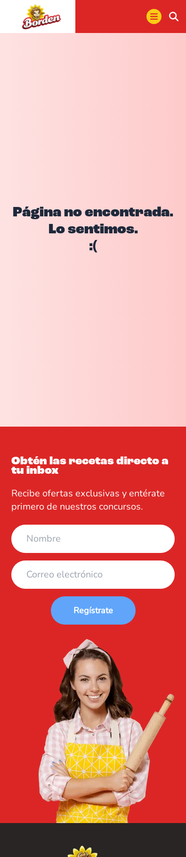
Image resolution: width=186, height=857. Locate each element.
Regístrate (93, 610)
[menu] (154, 16)
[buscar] (173, 16)
